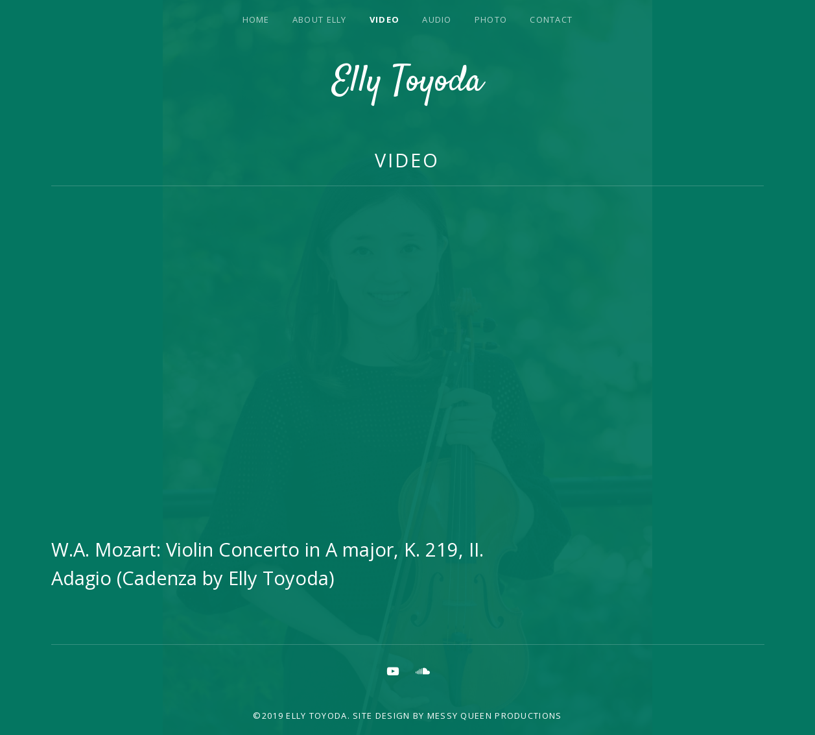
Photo (491, 19)
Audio (437, 19)
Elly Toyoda (407, 82)
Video (385, 19)
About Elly (319, 19)
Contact (551, 19)
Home (256, 19)
